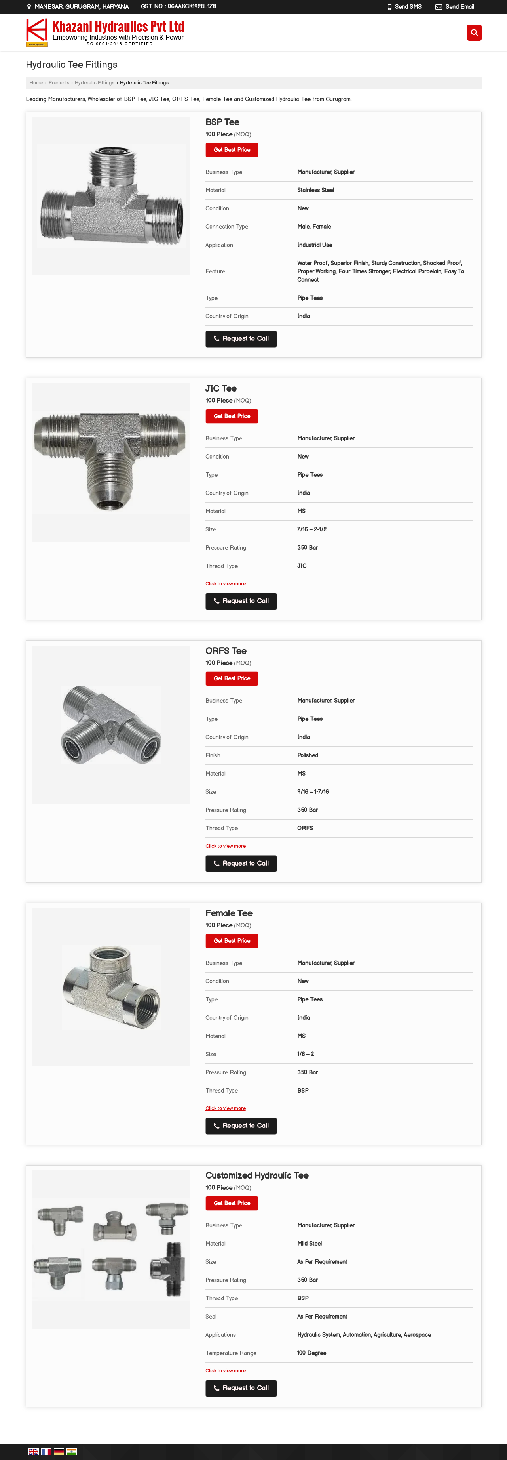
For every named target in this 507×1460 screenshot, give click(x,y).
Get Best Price (232, 150)
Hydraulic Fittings (94, 83)
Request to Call (241, 339)
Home (36, 83)
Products (59, 83)
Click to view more (225, 584)
